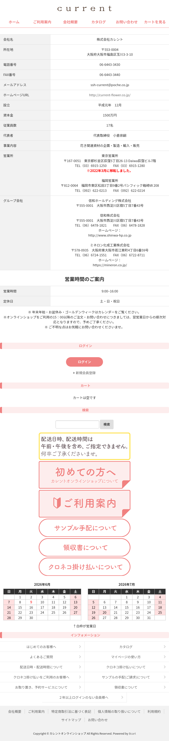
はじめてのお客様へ (41, 646)
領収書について (126, 687)
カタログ (98, 21)
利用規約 (154, 711)
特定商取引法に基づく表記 (71, 711)
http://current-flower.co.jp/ (109, 94)
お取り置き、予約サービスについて (41, 687)
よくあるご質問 (41, 656)
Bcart (132, 733)
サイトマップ (71, 719)
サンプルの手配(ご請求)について (126, 677)
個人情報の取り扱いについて (119, 711)
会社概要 (70, 21)
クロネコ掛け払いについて (126, 667)
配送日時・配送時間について (41, 667)
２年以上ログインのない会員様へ (83, 697)
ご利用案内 (42, 21)
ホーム (14, 21)
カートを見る (155, 21)
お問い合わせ (127, 21)
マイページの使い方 (126, 656)
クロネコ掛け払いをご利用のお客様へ (41, 677)
